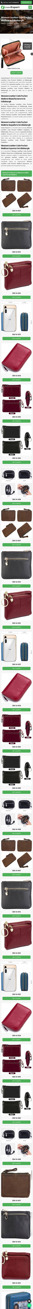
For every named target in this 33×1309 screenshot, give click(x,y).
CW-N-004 (16, 376)
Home (3, 23)
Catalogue (26, 2)
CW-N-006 (16, 458)
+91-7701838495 (14, 2)
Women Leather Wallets (16, 25)
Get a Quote (17, 72)
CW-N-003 (16, 334)
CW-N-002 (16, 293)
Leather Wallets (9, 24)
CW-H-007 (16, 211)
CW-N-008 (16, 499)
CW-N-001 (16, 252)
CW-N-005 (16, 417)
